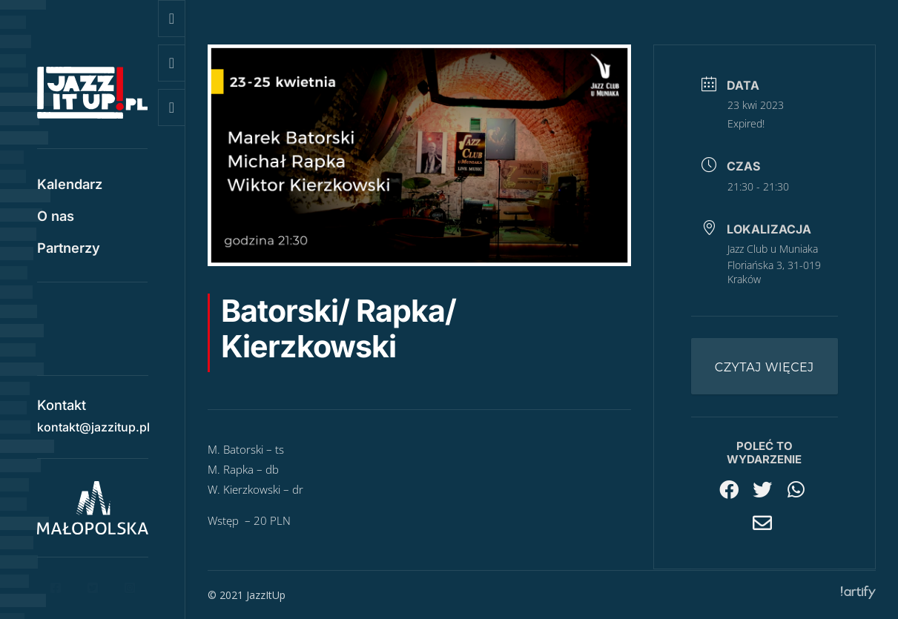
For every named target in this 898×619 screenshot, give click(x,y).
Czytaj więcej (764, 367)
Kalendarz (69, 185)
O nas (55, 217)
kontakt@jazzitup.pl (93, 421)
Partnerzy (68, 249)
